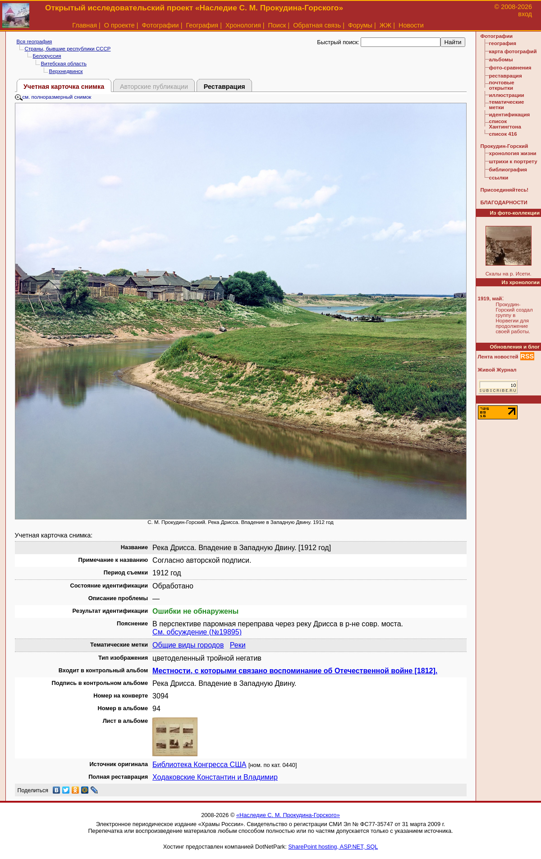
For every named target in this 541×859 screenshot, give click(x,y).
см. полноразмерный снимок (53, 97)
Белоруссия (47, 56)
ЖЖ (386, 25)
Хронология (243, 25)
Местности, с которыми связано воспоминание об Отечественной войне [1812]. (294, 671)
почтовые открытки (501, 85)
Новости (411, 25)
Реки (238, 645)
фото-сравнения (510, 67)
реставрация (505, 75)
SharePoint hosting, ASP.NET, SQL (333, 846)
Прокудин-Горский (504, 146)
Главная (84, 25)
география (502, 43)
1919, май (490, 298)
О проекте (119, 25)
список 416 (503, 134)
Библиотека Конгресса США (199, 764)
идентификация (509, 114)
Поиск (277, 25)
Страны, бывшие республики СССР (68, 48)
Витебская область (64, 63)
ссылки (499, 177)
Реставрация (224, 86)
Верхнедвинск (66, 71)
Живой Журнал (497, 369)
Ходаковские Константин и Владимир (215, 777)
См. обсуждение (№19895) (197, 632)
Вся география (34, 41)
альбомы (501, 59)
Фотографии (160, 25)
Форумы (360, 25)
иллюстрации (506, 95)
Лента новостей (498, 356)
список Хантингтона (505, 124)
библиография (508, 169)
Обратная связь (317, 25)
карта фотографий (513, 51)
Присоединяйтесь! (505, 190)
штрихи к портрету (513, 161)
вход (525, 14)
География (202, 25)
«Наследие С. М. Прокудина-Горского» (288, 815)
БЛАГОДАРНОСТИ (504, 202)
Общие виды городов (188, 645)
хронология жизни (512, 153)
